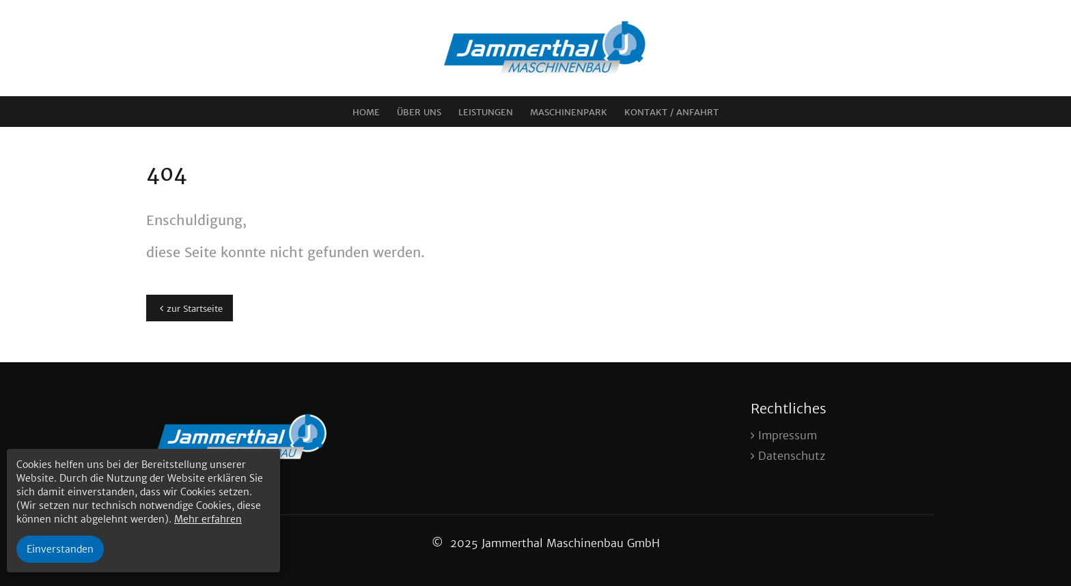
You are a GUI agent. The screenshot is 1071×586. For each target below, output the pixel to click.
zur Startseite (195, 308)
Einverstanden (60, 549)
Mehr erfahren (208, 519)
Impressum (787, 435)
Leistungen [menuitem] (485, 112)
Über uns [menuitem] (419, 112)
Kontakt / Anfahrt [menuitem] (671, 112)
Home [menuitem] (366, 112)
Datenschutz (791, 456)
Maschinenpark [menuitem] (568, 112)
